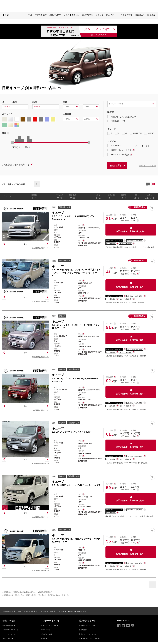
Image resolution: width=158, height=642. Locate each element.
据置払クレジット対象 (121, 150)
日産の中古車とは (71, 15)
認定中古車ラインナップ (93, 15)
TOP (30, 15)
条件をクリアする (147, 165)
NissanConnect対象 (119, 154)
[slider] (12, 142)
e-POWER (114, 145)
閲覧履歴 (151, 15)
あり (152, 198)
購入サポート (112, 15)
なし (147, 198)
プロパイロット (141, 145)
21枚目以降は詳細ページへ (40, 248)
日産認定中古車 (116, 121)
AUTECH (136, 133)
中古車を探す (41, 15)
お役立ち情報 (126, 15)
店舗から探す (55, 15)
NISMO (149, 133)
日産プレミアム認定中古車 (121, 116)
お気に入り (140, 15)
